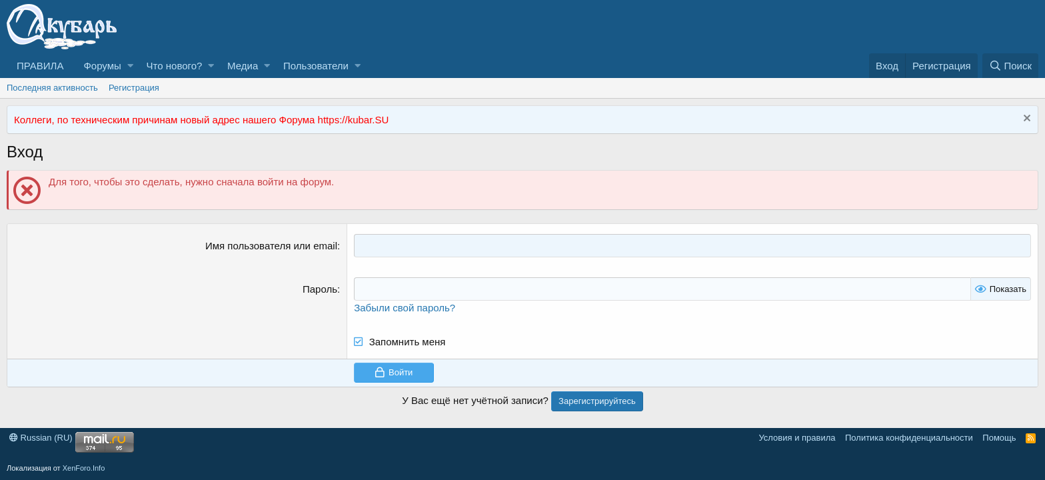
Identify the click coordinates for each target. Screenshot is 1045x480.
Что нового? (175, 65)
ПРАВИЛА (40, 65)
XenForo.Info (84, 468)
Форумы (102, 65)
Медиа (242, 65)
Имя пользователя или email (271, 245)
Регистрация (134, 88)
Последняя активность (52, 88)
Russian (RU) (41, 438)
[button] (130, 65)
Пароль (320, 289)
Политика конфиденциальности (909, 438)
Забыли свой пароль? (404, 307)
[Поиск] (1010, 65)
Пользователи (316, 65)
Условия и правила (796, 438)
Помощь (999, 438)
